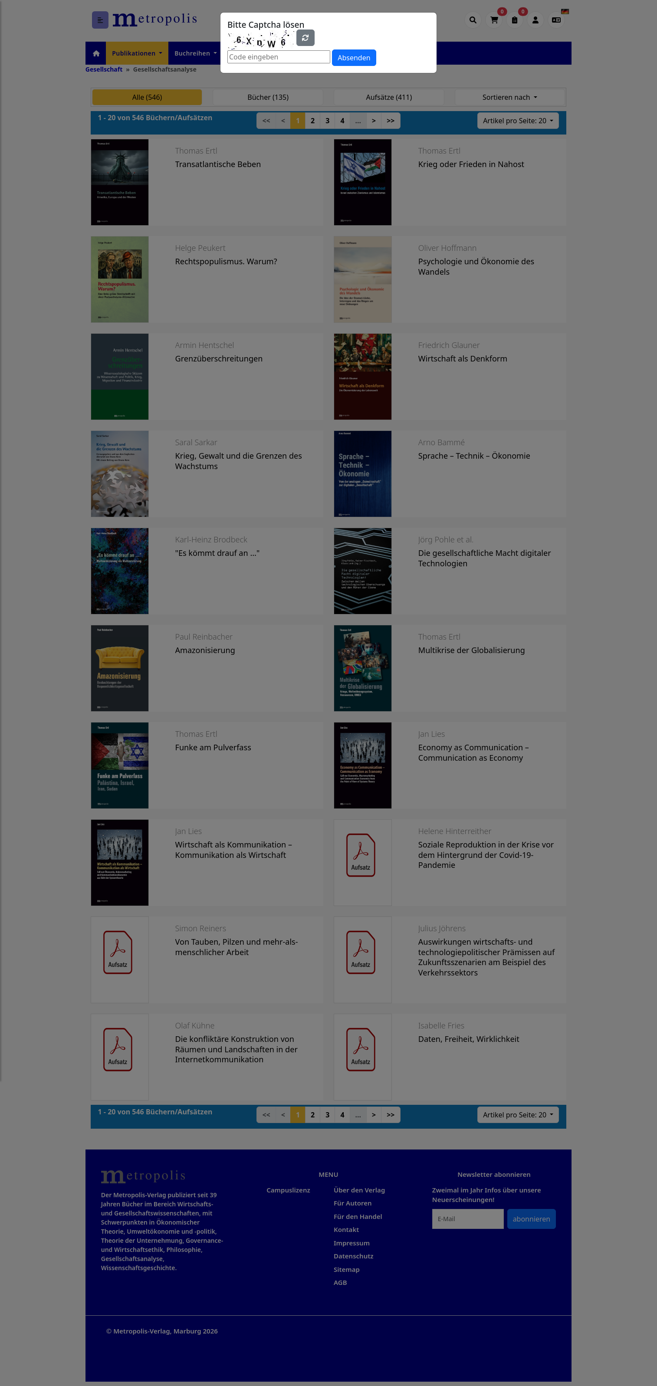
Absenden (354, 57)
